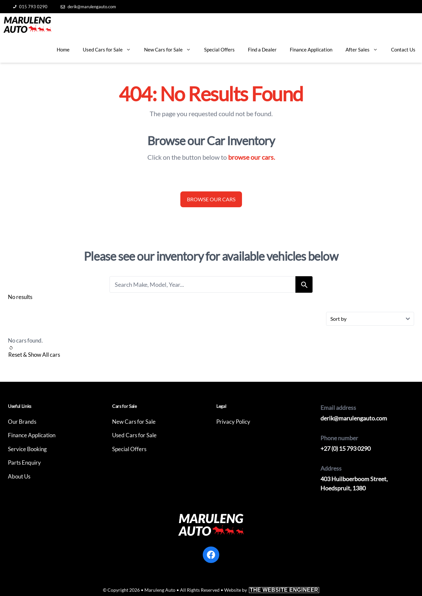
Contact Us (403, 49)
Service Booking (27, 449)
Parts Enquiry (24, 462)
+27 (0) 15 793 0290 (345, 448)
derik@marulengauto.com (88, 6)
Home (63, 49)
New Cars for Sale (170, 49)
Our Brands (22, 421)
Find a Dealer (262, 49)
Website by (271, 590)
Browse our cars (211, 199)
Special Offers (219, 49)
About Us (19, 476)
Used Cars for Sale (110, 49)
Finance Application (311, 49)
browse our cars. (251, 157)
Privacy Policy (233, 421)
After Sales (365, 49)
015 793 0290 (30, 6)
